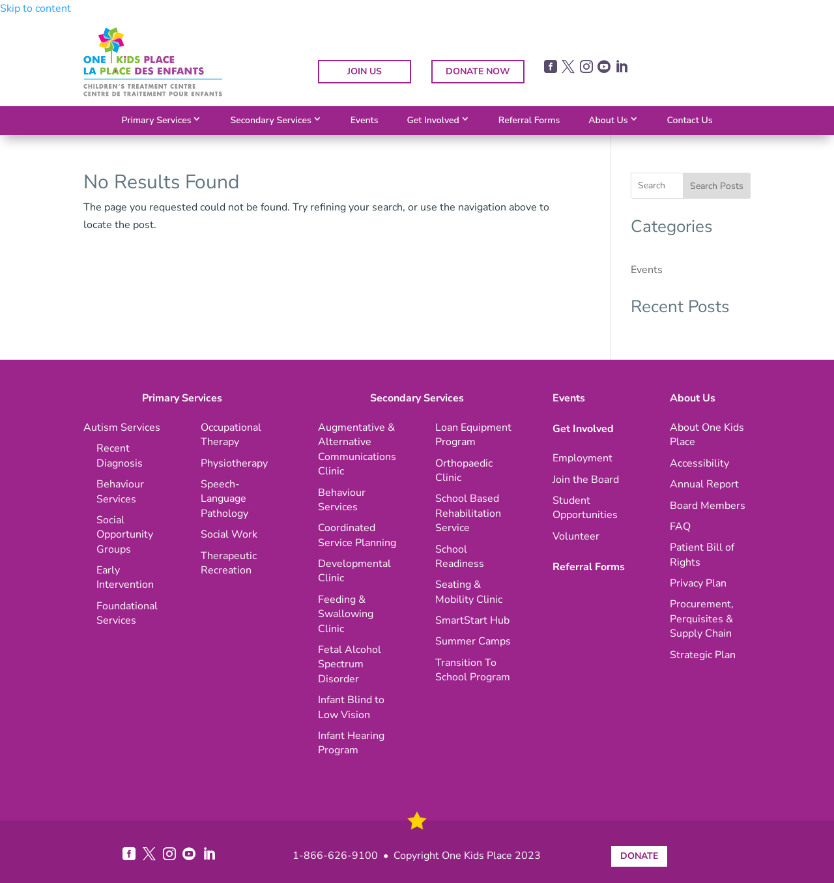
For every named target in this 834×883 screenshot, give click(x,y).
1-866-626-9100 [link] (335, 855)
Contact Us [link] (690, 120)
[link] (152, 93)
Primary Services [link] (156, 120)
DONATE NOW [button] (478, 71)
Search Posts (716, 186)
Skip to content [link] (35, 8)
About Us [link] (607, 120)
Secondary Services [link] (270, 120)
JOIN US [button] (364, 71)
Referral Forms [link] (529, 120)
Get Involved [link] (433, 120)
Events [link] (365, 120)
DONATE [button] (639, 856)
